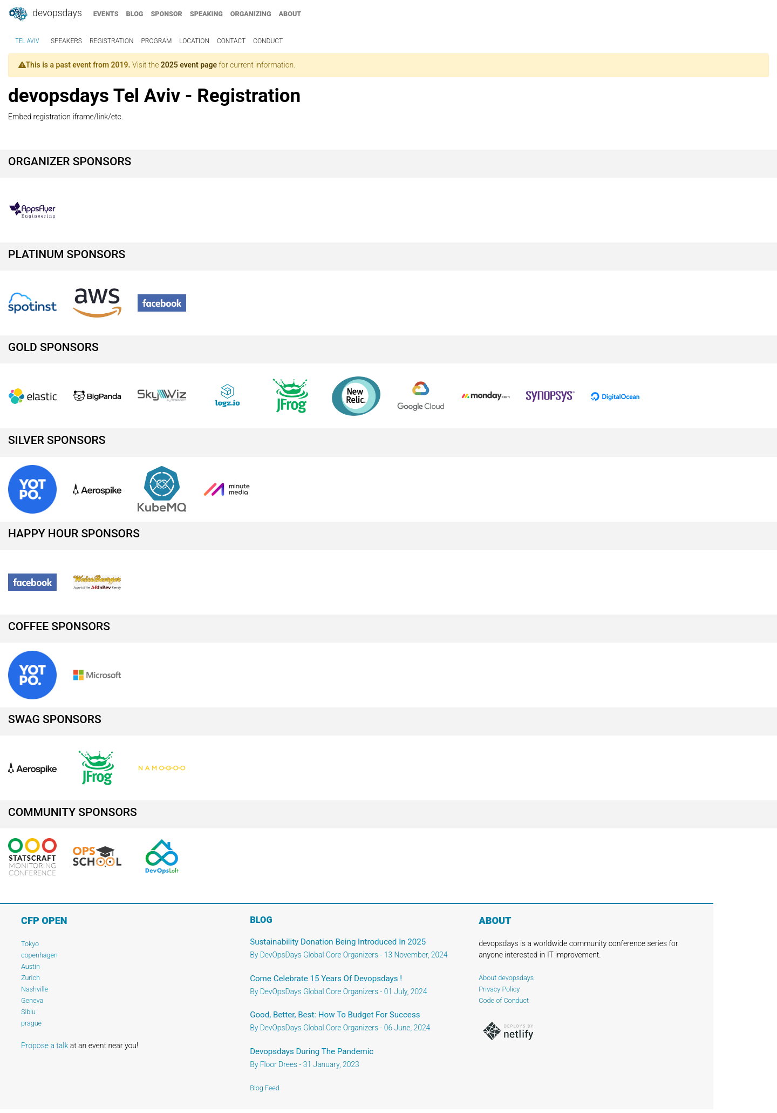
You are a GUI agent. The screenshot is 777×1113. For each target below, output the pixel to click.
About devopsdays (506, 978)
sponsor (166, 14)
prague (31, 1023)
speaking (206, 14)
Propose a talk (44, 1045)
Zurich (30, 978)
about (290, 14)
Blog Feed (265, 1088)
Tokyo (30, 944)
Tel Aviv (27, 41)
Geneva (32, 1000)
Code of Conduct (504, 1000)
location (194, 41)
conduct (268, 41)
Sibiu (28, 1012)
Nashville (34, 989)
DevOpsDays (45, 14)
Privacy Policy (499, 989)
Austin (30, 966)
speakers (66, 41)
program (156, 41)
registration (112, 41)
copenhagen (39, 955)
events (106, 14)
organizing (250, 14)
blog (135, 14)
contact (231, 41)
